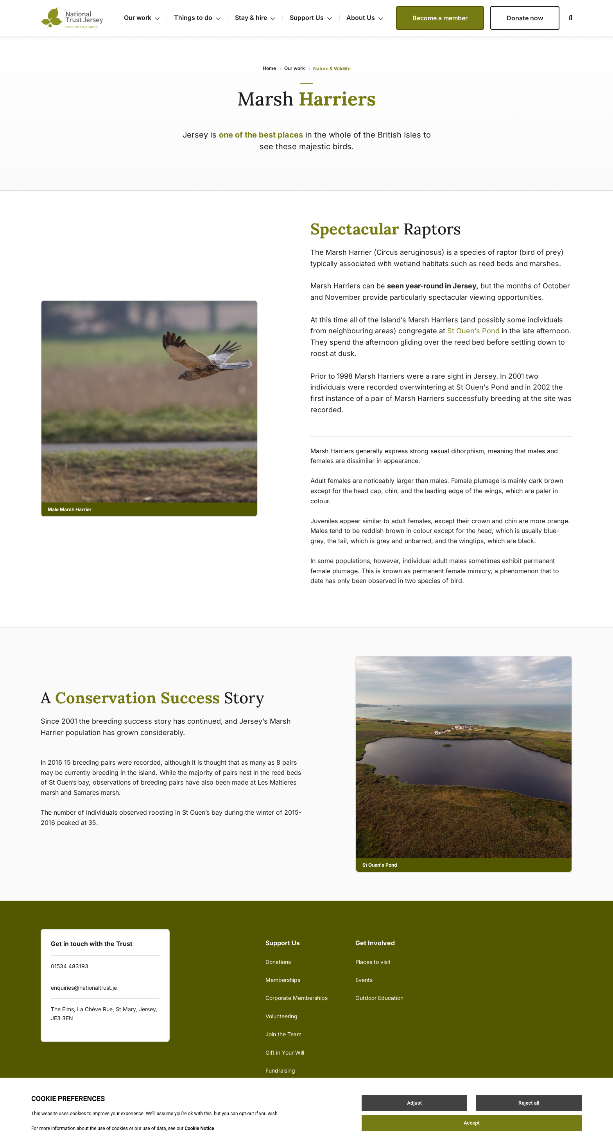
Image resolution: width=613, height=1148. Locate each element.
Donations (278, 961)
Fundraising (280, 1070)
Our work (146, 18)
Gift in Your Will (284, 1052)
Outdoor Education (379, 997)
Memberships (282, 979)
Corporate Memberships (296, 997)
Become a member (440, 18)
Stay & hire (259, 18)
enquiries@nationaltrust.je (84, 987)
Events (364, 979)
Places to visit (373, 961)
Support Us (315, 18)
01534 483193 (69, 966)
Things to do (201, 18)
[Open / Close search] (565, 18)
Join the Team (283, 1034)
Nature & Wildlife (332, 69)
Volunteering (281, 1016)
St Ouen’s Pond (473, 331)
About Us (365, 17)
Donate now (525, 18)
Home (269, 68)
